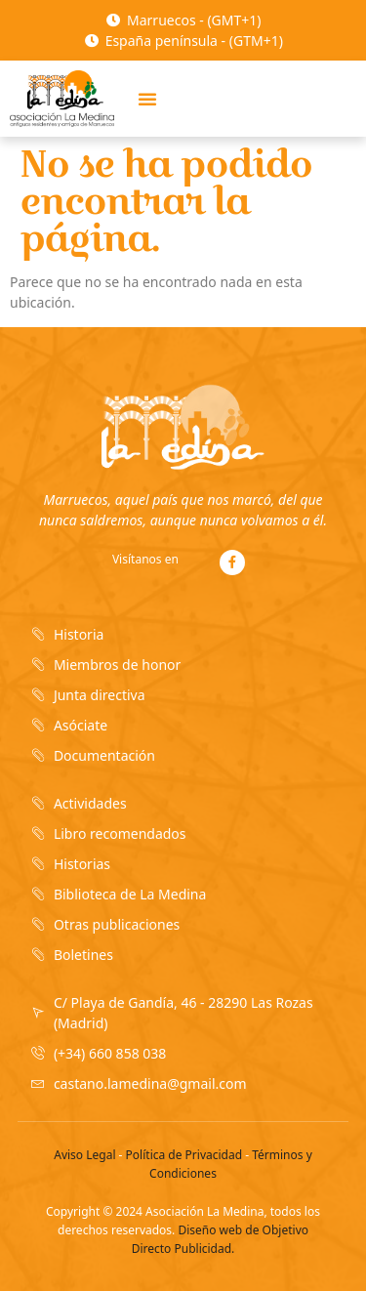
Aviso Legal (84, 1154)
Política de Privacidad (184, 1154)
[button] (147, 98)
